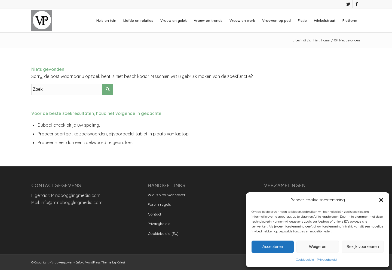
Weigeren (317, 246)
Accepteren (272, 246)
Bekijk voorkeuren (363, 246)
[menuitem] (106, 20)
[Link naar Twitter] (348, 4)
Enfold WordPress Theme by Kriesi (100, 262)
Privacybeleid (327, 259)
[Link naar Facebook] (357, 4)
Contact (154, 214)
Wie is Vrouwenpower (166, 195)
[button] (381, 200)
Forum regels (159, 204)
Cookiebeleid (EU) (163, 233)
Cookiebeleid (305, 259)
